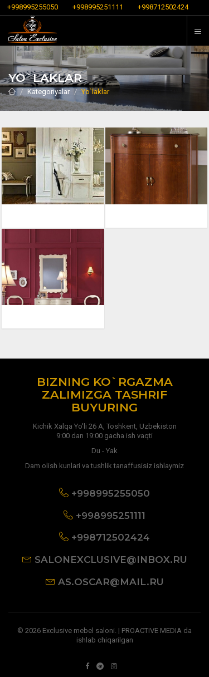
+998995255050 (32, 7)
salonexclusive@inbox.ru (111, 559)
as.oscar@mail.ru (111, 581)
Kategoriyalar (48, 91)
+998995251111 (97, 7)
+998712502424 (163, 7)
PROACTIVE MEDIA (151, 630)
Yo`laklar (95, 91)
